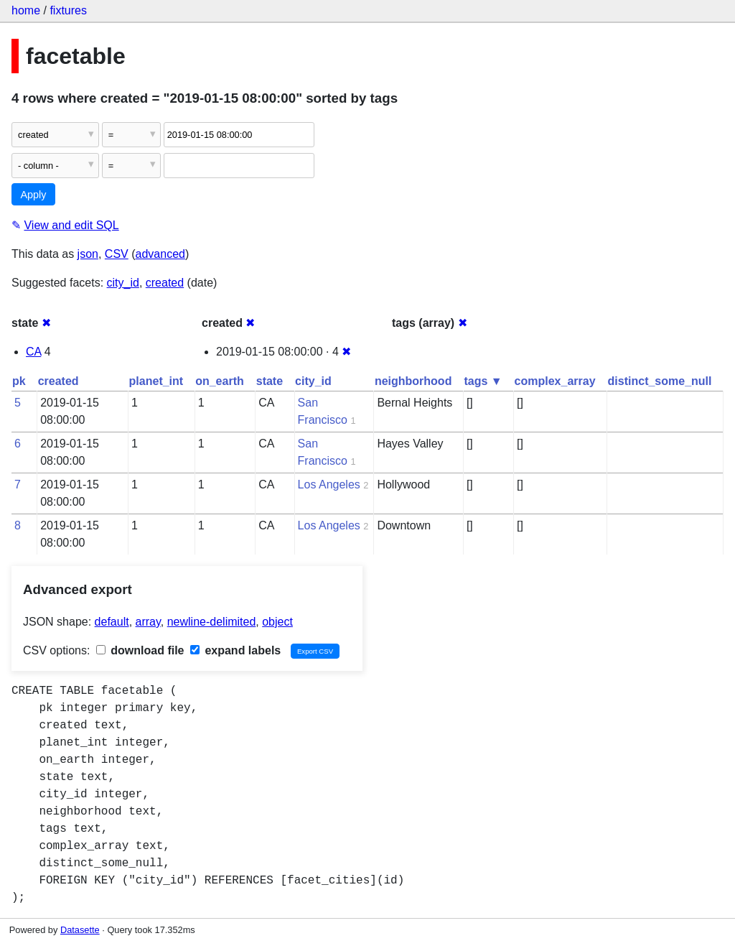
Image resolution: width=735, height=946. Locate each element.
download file (140, 650)
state (269, 381)
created (165, 283)
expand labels (235, 650)
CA (33, 352)
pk (19, 381)
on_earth (219, 381)
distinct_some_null (660, 381)
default (112, 622)
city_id (123, 283)
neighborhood (413, 381)
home (25, 10)
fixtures (68, 10)
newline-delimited (211, 622)
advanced (160, 254)
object (277, 622)
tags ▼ (483, 381)
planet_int (156, 381)
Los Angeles (329, 484)
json (88, 254)
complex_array (555, 381)
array (148, 622)
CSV (116, 254)
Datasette (80, 929)
